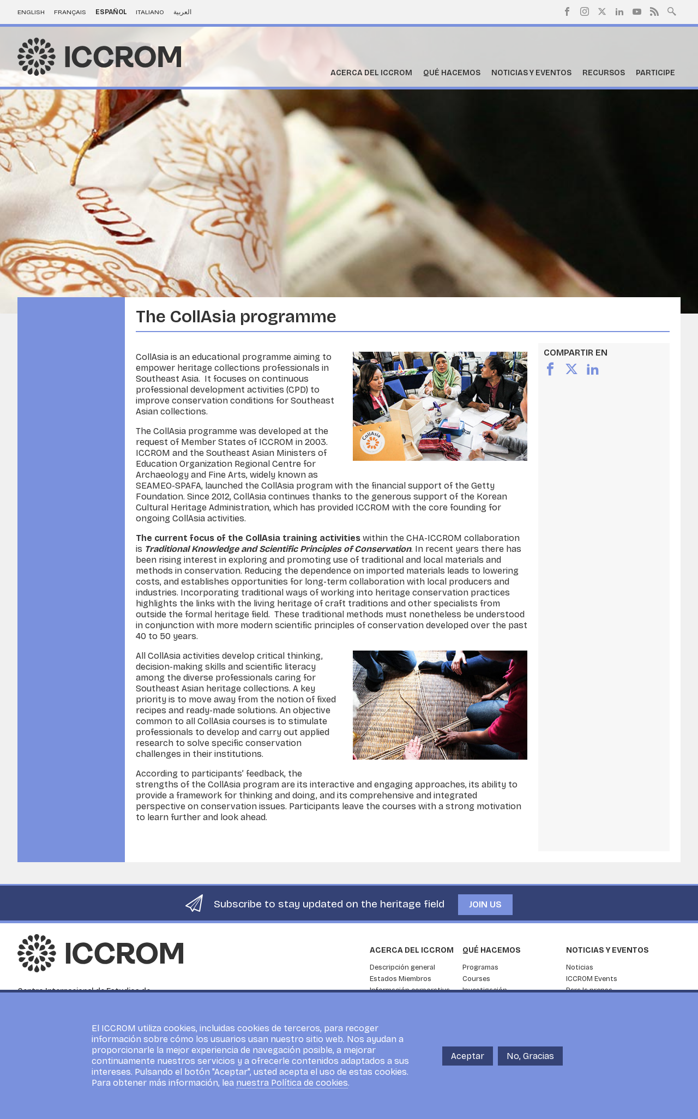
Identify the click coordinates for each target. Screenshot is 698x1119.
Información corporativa (410, 990)
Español (111, 12)
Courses (476, 978)
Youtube (637, 11)
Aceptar (467, 1061)
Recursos (603, 72)
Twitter (602, 11)
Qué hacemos (451, 72)
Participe (655, 72)
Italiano (150, 12)
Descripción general (402, 967)
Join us (485, 904)
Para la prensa (589, 990)
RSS (654, 11)
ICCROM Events (591, 978)
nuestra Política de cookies (292, 1088)
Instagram (584, 11)
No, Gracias (530, 1061)
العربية (182, 12)
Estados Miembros (400, 978)
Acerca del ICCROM (371, 72)
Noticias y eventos (531, 72)
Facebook (567, 11)
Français (70, 12)
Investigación (484, 990)
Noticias (579, 967)
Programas (480, 967)
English (31, 12)
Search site (671, 10)
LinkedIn (619, 11)
